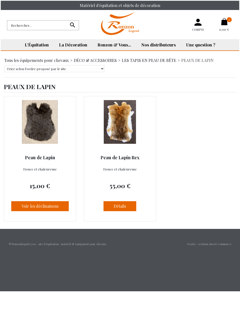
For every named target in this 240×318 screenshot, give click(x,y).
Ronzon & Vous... (114, 44)
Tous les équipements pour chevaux (36, 60)
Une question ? (200, 44)
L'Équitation (37, 44)
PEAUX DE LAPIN (197, 60)
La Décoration (73, 44)
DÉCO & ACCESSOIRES (95, 60)
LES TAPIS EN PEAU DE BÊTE (149, 60)
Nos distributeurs (158, 44)
